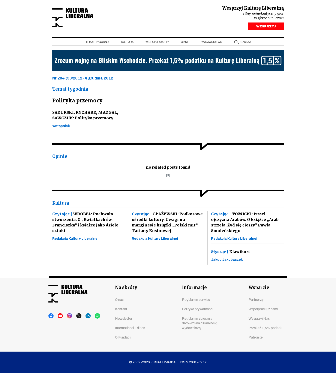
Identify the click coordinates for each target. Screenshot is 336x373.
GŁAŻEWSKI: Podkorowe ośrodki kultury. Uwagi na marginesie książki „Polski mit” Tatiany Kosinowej (166, 223)
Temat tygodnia (97, 43)
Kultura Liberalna (80, 18)
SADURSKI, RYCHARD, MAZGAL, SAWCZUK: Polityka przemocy (84, 116)
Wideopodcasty (157, 43)
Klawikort (230, 252)
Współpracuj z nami (263, 309)
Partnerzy (256, 299)
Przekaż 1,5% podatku (266, 328)
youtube (59, 316)
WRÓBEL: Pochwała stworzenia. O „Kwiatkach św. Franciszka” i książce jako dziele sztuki (84, 223)
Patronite (256, 337)
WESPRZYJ (266, 27)
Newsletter (123, 318)
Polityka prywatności (197, 309)
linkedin (84, 316)
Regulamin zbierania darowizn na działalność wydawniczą (200, 323)
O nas (119, 299)
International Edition (130, 328)
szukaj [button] (245, 43)
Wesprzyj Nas (259, 318)
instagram (67, 316)
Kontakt (121, 309)
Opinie (185, 43)
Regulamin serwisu (196, 299)
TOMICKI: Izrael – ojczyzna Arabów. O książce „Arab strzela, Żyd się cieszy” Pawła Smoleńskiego (244, 223)
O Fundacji (123, 337)
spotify (92, 316)
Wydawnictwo (211, 43)
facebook (51, 316)
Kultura (127, 43)
